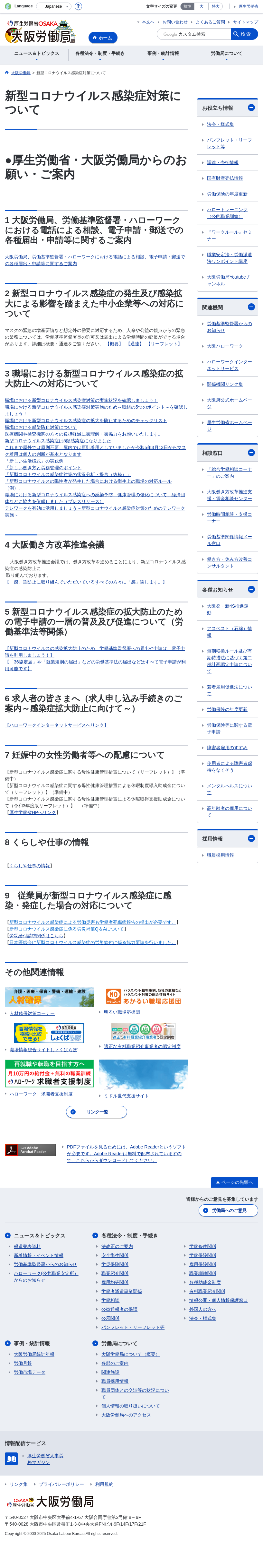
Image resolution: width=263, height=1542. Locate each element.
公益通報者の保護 (119, 1309)
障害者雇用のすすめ (227, 747)
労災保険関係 (114, 1264)
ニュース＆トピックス (39, 1235)
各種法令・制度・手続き (129, 1235)
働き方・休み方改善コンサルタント (229, 562)
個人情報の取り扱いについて (130, 1405)
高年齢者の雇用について (229, 812)
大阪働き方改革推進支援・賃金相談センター (229, 495)
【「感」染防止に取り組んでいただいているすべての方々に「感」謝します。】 (86, 582)
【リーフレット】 (164, 343)
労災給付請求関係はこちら (36, 935)
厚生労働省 (248, 6)
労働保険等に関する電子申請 (229, 728)
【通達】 (135, 343)
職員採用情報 (220, 855)
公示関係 (110, 1318)
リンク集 (19, 1484)
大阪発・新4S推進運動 (228, 609)
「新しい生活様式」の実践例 (34, 460)
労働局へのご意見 (229, 1210)
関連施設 (110, 1372)
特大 (216, 6)
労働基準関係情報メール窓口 (229, 540)
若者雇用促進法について (229, 690)
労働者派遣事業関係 (121, 1291)
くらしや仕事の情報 (29, 865)
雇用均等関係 (114, 1282)
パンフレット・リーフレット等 (229, 143)
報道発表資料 (27, 1246)
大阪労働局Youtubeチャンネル (228, 280)
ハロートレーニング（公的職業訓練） (227, 213)
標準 (187, 6)
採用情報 (228, 838)
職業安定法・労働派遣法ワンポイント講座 (229, 258)
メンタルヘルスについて (229, 789)
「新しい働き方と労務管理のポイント (43, 467)
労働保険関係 (202, 1255)
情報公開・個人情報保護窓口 (218, 1300)
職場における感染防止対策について (41, 427)
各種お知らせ (228, 589)
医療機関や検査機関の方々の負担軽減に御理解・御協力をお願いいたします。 (84, 434)
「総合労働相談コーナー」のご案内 (229, 473)
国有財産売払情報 (225, 178)
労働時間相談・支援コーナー (229, 518)
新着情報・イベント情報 (38, 1255)
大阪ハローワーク (225, 346)
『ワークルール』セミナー (229, 235)
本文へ (148, 22)
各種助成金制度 (205, 1282)
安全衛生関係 (114, 1255)
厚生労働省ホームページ (229, 426)
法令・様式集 (220, 124)
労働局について (119, 1343)
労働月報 (23, 1363)
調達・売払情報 (223, 162)
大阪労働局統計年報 (34, 1354)
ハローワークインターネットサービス (229, 365)
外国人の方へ (202, 1309)
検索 (246, 34)
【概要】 (114, 343)
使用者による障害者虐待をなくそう (229, 767)
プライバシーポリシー (61, 1484)
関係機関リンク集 (225, 384)
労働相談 (110, 1300)
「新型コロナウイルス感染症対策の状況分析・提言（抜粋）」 (68, 474)
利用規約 (104, 1484)
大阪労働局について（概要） (130, 1354)
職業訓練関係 (202, 1273)
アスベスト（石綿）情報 (229, 632)
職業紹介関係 (114, 1273)
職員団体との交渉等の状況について (135, 1393)
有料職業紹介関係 (207, 1291)
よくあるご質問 (210, 22)
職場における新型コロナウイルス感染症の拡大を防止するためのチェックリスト (86, 420)
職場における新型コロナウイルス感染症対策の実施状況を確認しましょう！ (81, 400)
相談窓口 (228, 452)
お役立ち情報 (228, 107)
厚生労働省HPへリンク (32, 812)
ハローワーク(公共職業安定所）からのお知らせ (46, 1277)
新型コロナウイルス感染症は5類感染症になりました (58, 440)
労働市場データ (29, 1372)
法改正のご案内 (117, 1246)
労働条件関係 (202, 1246)
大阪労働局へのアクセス (126, 1414)
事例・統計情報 (32, 1343)
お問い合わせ (175, 22)
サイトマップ (245, 22)
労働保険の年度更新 (227, 193)
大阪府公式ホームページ (229, 403)
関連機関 (228, 306)
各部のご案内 (114, 1363)
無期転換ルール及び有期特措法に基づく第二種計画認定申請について (229, 661)
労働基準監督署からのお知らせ (229, 327)
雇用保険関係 (202, 1264)
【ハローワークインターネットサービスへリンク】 (56, 725)
